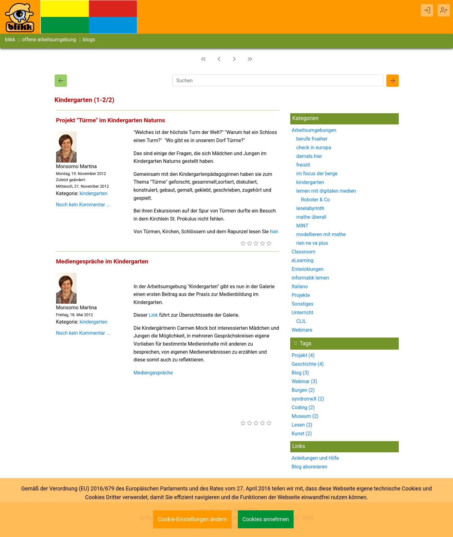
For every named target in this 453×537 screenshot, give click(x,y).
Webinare (302, 330)
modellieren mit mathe (321, 234)
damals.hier (309, 156)
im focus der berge (317, 174)
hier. (274, 232)
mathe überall (311, 217)
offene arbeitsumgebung (49, 40)
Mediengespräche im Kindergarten (102, 261)
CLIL (301, 321)
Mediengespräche (153, 373)
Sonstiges (303, 304)
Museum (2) (305, 416)
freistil (303, 165)
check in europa (313, 147)
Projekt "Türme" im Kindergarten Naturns (110, 120)
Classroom (304, 252)
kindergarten (94, 193)
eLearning (302, 260)
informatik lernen (310, 278)
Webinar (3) (304, 381)
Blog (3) (300, 373)
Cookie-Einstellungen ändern (192, 519)
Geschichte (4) (308, 364)
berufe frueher (312, 139)
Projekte (301, 295)
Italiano (300, 286)
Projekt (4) (303, 355)
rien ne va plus (312, 243)
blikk (10, 40)
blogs (89, 40)
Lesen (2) (302, 425)
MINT (302, 226)
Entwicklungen (308, 269)
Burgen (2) (303, 390)
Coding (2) (303, 407)
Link (153, 315)
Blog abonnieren (309, 467)
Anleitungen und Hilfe (315, 458)
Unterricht (302, 312)
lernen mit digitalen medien (326, 191)
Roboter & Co (315, 200)
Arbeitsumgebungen (314, 130)
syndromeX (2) (308, 399)
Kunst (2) (302, 433)
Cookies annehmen (265, 519)
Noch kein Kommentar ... (83, 205)
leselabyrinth (310, 208)
